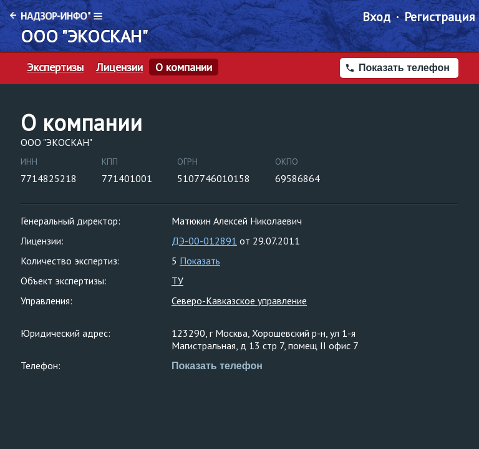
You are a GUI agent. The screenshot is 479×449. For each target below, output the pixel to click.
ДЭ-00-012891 (204, 240)
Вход (376, 17)
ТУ (177, 280)
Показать (200, 260)
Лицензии (119, 67)
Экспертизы (55, 67)
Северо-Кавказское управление (239, 300)
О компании (183, 67)
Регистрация (439, 17)
